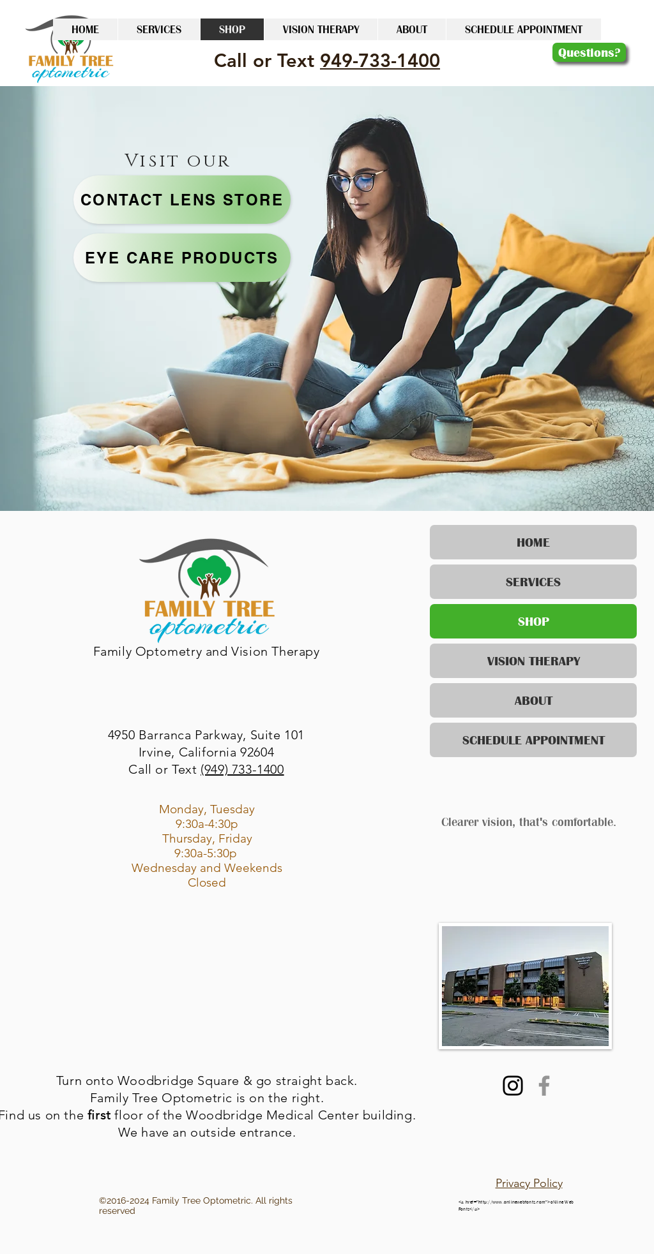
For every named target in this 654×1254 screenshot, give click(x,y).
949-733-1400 (380, 60)
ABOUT (533, 700)
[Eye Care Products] (182, 257)
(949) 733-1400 (242, 769)
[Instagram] (512, 1085)
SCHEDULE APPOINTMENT (533, 740)
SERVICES (533, 581)
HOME (533, 542)
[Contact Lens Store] (182, 199)
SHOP (533, 621)
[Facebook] (544, 1085)
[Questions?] (589, 52)
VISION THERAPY (533, 660)
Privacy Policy (529, 1183)
